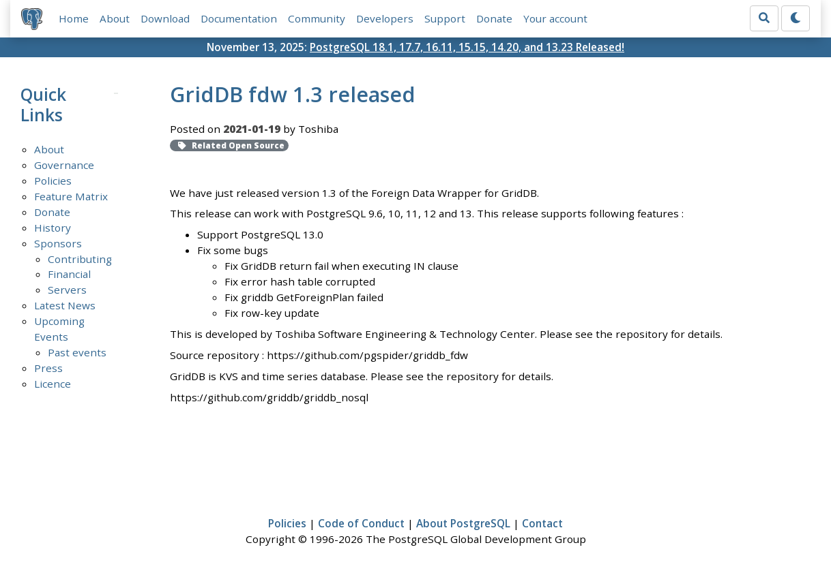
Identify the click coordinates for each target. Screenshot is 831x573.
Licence (52, 383)
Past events (77, 352)
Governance (64, 165)
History (52, 227)
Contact (542, 523)
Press (48, 368)
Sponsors (58, 243)
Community (316, 18)
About (115, 18)
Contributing (80, 259)
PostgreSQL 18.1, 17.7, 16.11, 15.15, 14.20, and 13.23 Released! (467, 47)
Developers (384, 18)
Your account (555, 18)
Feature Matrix (71, 196)
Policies (53, 180)
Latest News (65, 305)
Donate (494, 18)
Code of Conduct (361, 523)
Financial (69, 274)
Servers (67, 289)
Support (444, 18)
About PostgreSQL (463, 523)
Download (165, 18)
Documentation (239, 18)
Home (74, 18)
